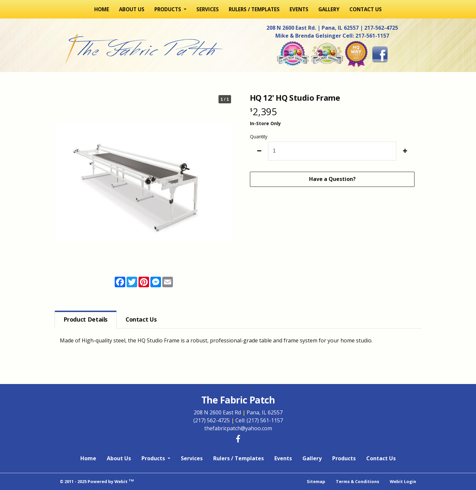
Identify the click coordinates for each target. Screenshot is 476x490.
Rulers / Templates (254, 9)
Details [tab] (85, 319)
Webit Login (403, 481)
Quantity (258, 136)
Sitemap (316, 481)
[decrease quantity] (259, 151)
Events (299, 9)
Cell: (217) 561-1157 (259, 420)
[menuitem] (101, 9)
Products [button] (168, 9)
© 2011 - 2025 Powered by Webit (97, 481)
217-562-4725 (381, 27)
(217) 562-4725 (214, 420)
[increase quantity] (405, 151)
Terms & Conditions (357, 481)
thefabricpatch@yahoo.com (238, 428)
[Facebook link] (238, 439)
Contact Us (365, 9)
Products (344, 458)
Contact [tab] (141, 319)
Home (101, 9)
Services (207, 9)
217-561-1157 (372, 35)
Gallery (328, 9)
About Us (131, 9)
